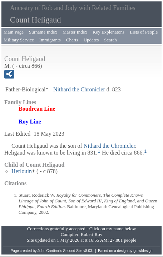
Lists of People (144, 32)
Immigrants (50, 39)
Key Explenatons (108, 32)
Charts (72, 39)
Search (110, 39)
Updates (91, 39)
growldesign (142, 251)
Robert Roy (91, 234)
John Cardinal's (50, 251)
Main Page (14, 32)
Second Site (73, 251)
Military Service (19, 39)
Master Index (75, 32)
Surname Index (43, 32)
